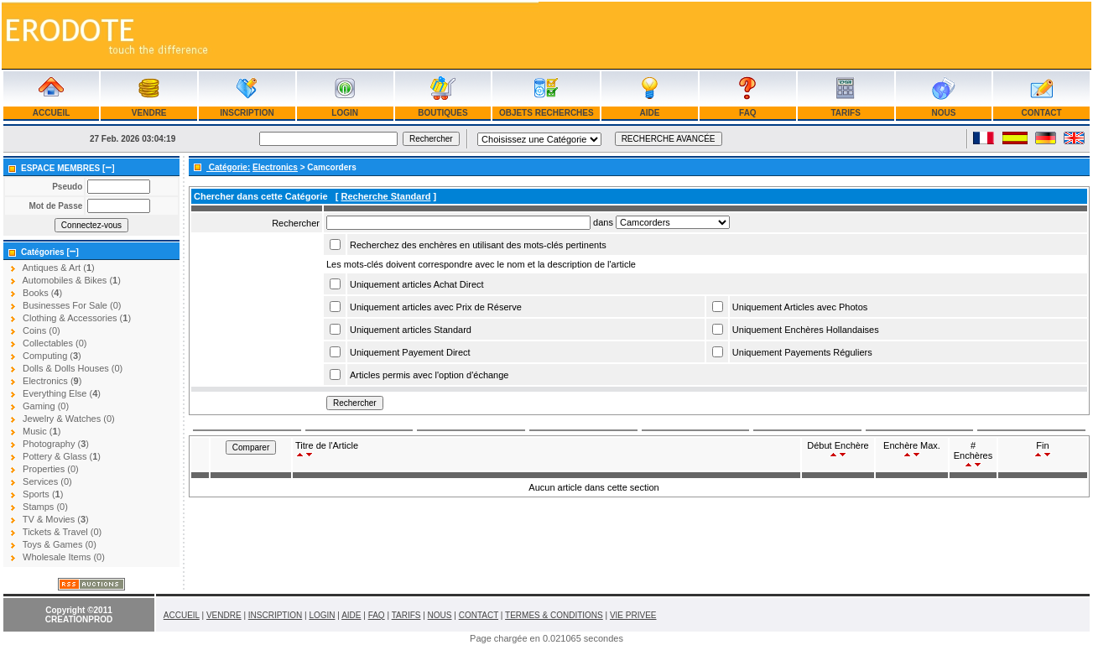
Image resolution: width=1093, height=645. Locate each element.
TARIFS (846, 112)
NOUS (943, 112)
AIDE (650, 112)
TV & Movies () (56, 519)
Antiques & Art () (58, 268)
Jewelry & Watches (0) (69, 419)
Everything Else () (62, 393)
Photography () (56, 444)
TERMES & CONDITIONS (554, 615)
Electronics (275, 167)
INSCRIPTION (246, 112)
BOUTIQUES (442, 112)
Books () (42, 293)
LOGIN (345, 112)
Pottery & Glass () (62, 456)
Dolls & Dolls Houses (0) (72, 368)
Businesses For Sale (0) (72, 305)
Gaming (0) (46, 406)
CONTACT (1041, 112)
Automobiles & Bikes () (71, 280)
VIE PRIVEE (633, 615)
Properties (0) (51, 469)
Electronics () (52, 381)
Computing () (52, 356)
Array (673, 222)
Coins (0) (41, 330)
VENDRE (149, 112)
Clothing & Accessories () (77, 318)
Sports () (43, 494)
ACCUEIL (50, 112)
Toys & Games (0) (59, 544)
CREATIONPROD (78, 619)
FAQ (747, 112)
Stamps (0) (45, 507)
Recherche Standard (385, 196)
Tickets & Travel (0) (62, 532)
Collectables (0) (54, 343)
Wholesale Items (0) (64, 557)
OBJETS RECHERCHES (546, 112)
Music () (41, 431)
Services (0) (47, 481)
